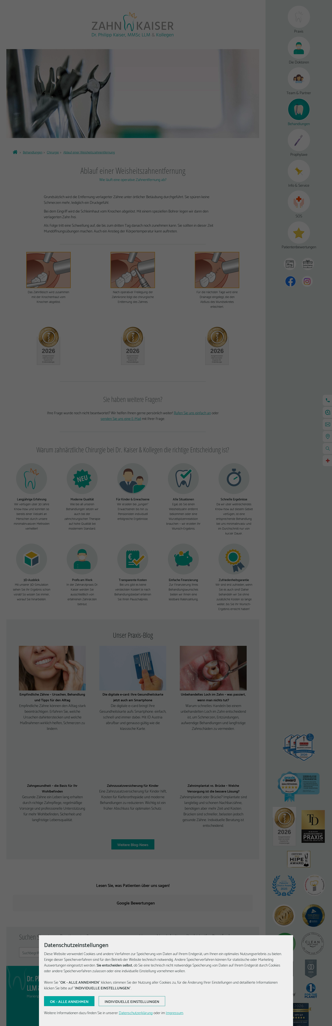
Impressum (174, 1012)
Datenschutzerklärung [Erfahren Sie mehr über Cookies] (136, 1012)
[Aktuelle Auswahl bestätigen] (69, 1001)
